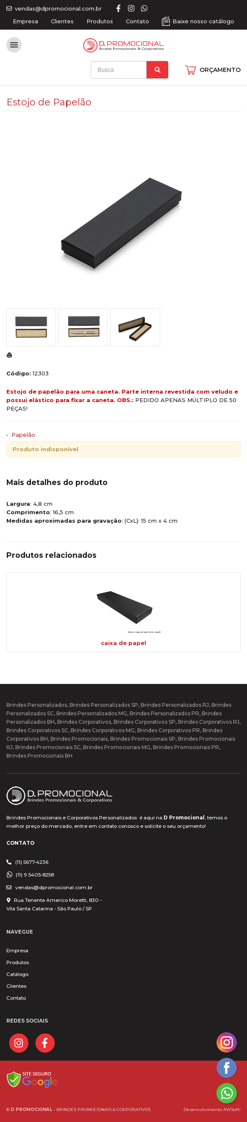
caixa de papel (123, 643)
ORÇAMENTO (220, 70)
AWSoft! (232, 1109)
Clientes (62, 21)
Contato (137, 21)
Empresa (25, 21)
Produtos (99, 21)
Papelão (23, 434)
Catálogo (17, 974)
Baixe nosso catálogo (203, 21)
